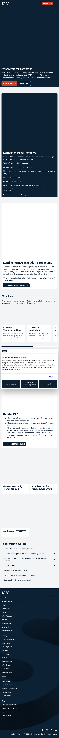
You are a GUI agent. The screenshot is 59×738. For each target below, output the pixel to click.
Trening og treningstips (9, 688)
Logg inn (4, 712)
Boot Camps (6, 654)
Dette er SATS (7, 601)
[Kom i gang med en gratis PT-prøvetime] (29, 231)
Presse (4, 612)
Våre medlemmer (7, 685)
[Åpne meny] (55, 3)
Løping (4, 676)
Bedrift (4, 605)
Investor (4, 620)
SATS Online (6, 665)
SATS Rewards (7, 616)
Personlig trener (7, 647)
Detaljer (50, 376)
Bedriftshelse (6, 696)
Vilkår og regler (7, 715)
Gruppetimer (6, 643)
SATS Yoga (5, 669)
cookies (44, 734)
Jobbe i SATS (6, 609)
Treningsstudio (7, 661)
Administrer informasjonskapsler (29, 384)
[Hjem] (5, 3)
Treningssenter (7, 631)
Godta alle (48, 384)
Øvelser (4, 658)
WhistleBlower (6, 623)
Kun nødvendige (11, 384)
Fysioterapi (5, 650)
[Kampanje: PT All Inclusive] (29, 121)
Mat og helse (6, 692)
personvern (53, 734)
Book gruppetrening (8, 639)
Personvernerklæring (9, 704)
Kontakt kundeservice (9, 708)
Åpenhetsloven (7, 627)
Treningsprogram (7, 672)
